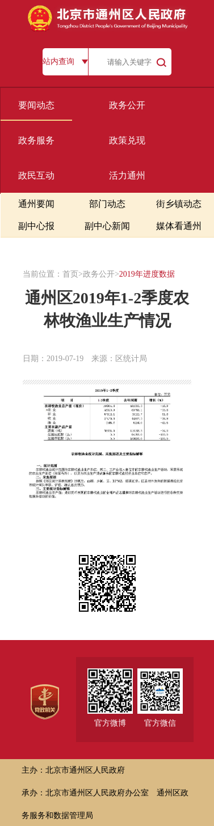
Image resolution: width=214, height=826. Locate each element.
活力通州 (127, 175)
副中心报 (36, 226)
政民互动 (36, 175)
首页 (70, 274)
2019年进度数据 (147, 274)
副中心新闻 (107, 226)
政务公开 (127, 105)
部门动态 (107, 204)
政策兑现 (127, 140)
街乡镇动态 (179, 204)
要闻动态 (36, 105)
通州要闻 (36, 204)
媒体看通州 (179, 226)
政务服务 (36, 140)
